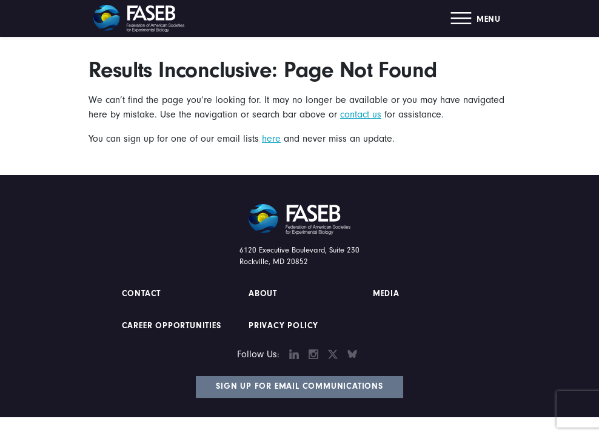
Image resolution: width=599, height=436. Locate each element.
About (263, 294)
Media (386, 294)
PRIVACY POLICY (283, 326)
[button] (475, 18)
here (271, 138)
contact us (360, 114)
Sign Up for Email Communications (299, 386)
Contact (143, 294)
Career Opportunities (170, 326)
